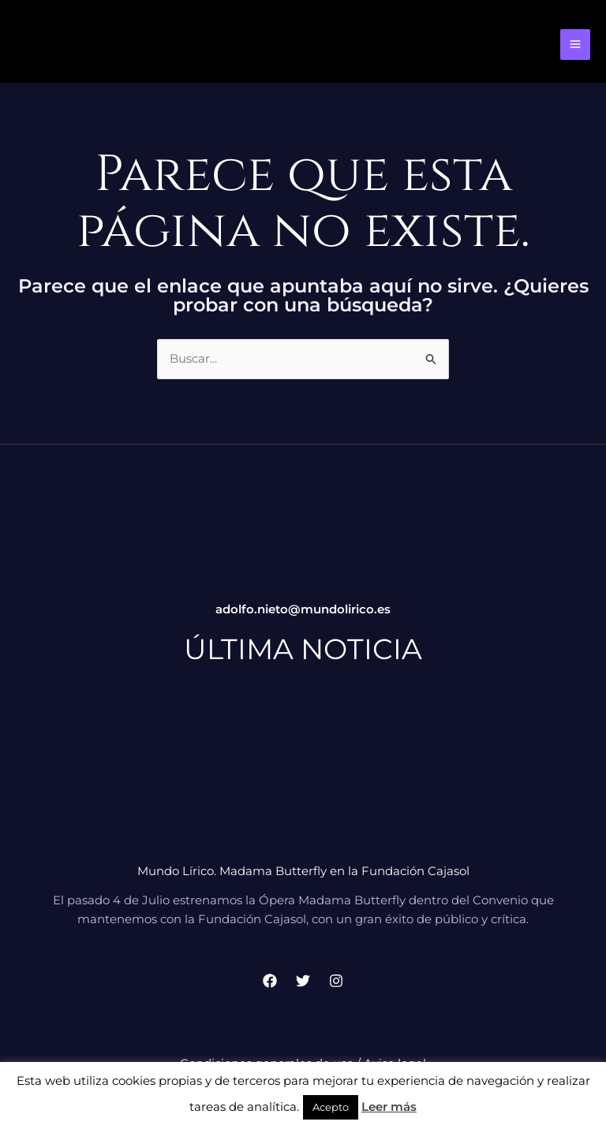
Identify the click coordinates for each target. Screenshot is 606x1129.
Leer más (389, 1106)
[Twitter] (303, 985)
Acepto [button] (330, 1107)
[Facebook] (270, 985)
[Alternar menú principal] (575, 47)
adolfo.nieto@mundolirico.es (303, 613)
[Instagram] (336, 985)
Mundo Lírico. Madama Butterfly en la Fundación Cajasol (303, 874)
